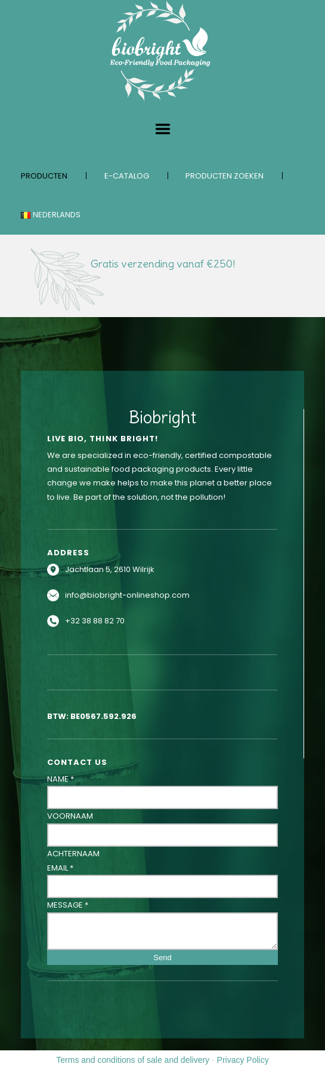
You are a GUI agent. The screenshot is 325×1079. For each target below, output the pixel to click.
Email (60, 868)
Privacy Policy (243, 1060)
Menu (162, 129)
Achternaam (73, 853)
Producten (44, 176)
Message (67, 905)
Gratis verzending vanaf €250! (163, 263)
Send (162, 957)
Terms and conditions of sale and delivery (132, 1060)
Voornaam (70, 816)
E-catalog (126, 176)
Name (60, 779)
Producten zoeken (224, 176)
